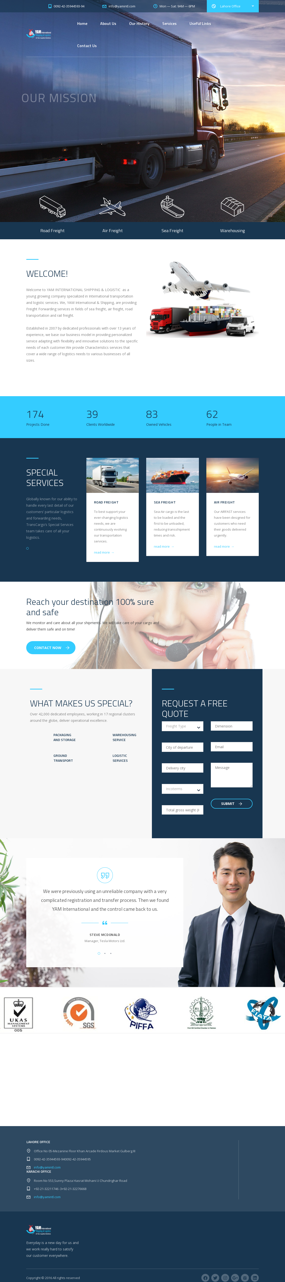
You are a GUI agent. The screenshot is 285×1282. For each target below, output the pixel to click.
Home (82, 23)
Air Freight (224, 502)
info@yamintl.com (47, 1167)
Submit (231, 803)
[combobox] (183, 726)
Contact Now (52, 647)
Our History (139, 23)
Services (169, 23)
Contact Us (87, 46)
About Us (108, 23)
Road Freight (106, 502)
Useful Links (200, 23)
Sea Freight (165, 502)
